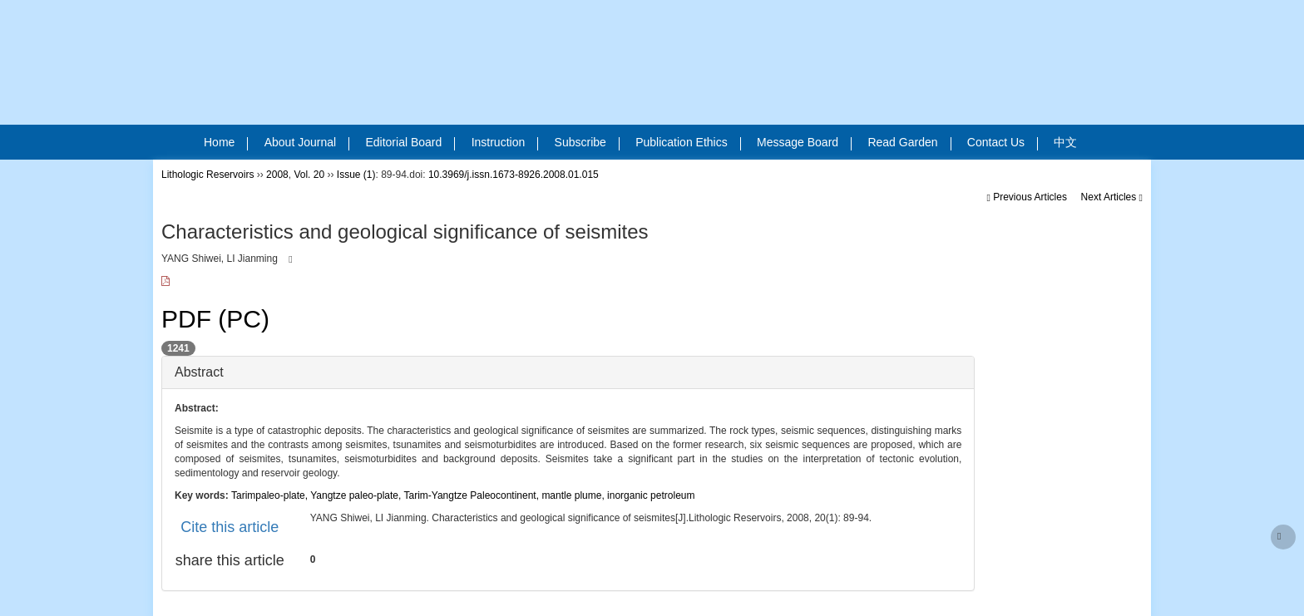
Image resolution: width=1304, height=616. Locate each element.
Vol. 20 (309, 174)
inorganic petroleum (650, 495)
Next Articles (1112, 197)
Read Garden (909, 143)
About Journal (306, 143)
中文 (1065, 142)
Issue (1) (356, 174)
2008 (277, 174)
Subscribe (587, 143)
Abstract (199, 372)
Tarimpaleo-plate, (270, 495)
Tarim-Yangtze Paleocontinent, (473, 495)
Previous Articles (1027, 197)
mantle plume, (574, 495)
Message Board (804, 143)
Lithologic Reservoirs (207, 174)
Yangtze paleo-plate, (356, 495)
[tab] (568, 372)
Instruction (505, 143)
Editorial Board (410, 143)
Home (226, 143)
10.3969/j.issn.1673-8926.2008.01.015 (513, 174)
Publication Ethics (688, 143)
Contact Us (1002, 143)
